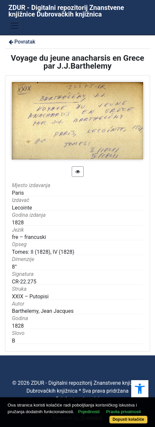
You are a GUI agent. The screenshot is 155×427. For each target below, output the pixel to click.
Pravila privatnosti (123, 411)
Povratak (21, 42)
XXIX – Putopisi (30, 296)
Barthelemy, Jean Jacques (43, 311)
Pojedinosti (88, 411)
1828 (18, 326)
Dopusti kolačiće (128, 419)
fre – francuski (29, 237)
